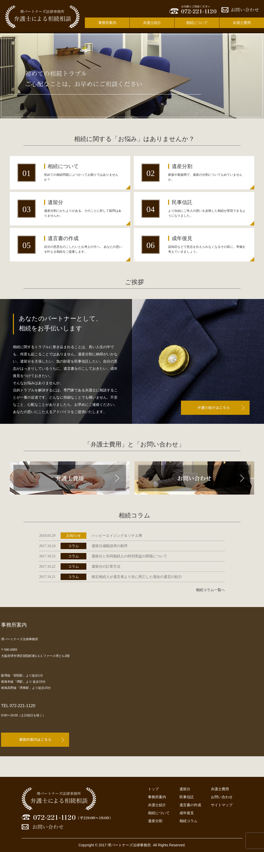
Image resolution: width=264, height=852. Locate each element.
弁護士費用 (242, 23)
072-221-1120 (22, 706)
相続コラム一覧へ (210, 590)
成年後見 (186, 813)
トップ (153, 789)
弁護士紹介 (152, 23)
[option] (132, 75)
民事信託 (186, 797)
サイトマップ (222, 805)
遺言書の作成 (190, 805)
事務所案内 (107, 23)
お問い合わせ (222, 797)
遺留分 (184, 789)
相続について (197, 23)
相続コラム (188, 821)
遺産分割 (155, 821)
